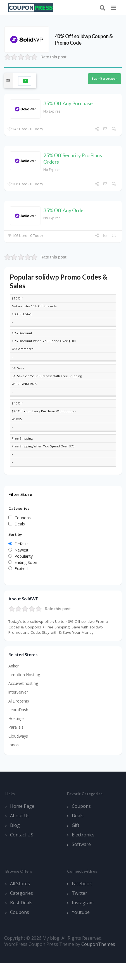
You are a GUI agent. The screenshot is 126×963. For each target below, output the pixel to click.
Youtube (81, 912)
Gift (75, 825)
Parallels (15, 727)
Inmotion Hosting (24, 674)
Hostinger (17, 718)
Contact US (21, 835)
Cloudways (18, 736)
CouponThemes (98, 944)
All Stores (20, 883)
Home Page (22, 806)
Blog (15, 825)
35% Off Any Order (64, 210)
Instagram (83, 903)
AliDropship (18, 701)
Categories (21, 893)
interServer (18, 692)
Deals (78, 816)
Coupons (81, 806)
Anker (13, 666)
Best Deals (21, 903)
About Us (20, 816)
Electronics (83, 835)
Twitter (79, 893)
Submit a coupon (104, 78)
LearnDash (18, 709)
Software (81, 844)
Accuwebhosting (23, 683)
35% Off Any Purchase (68, 103)
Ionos (13, 744)
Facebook (82, 883)
